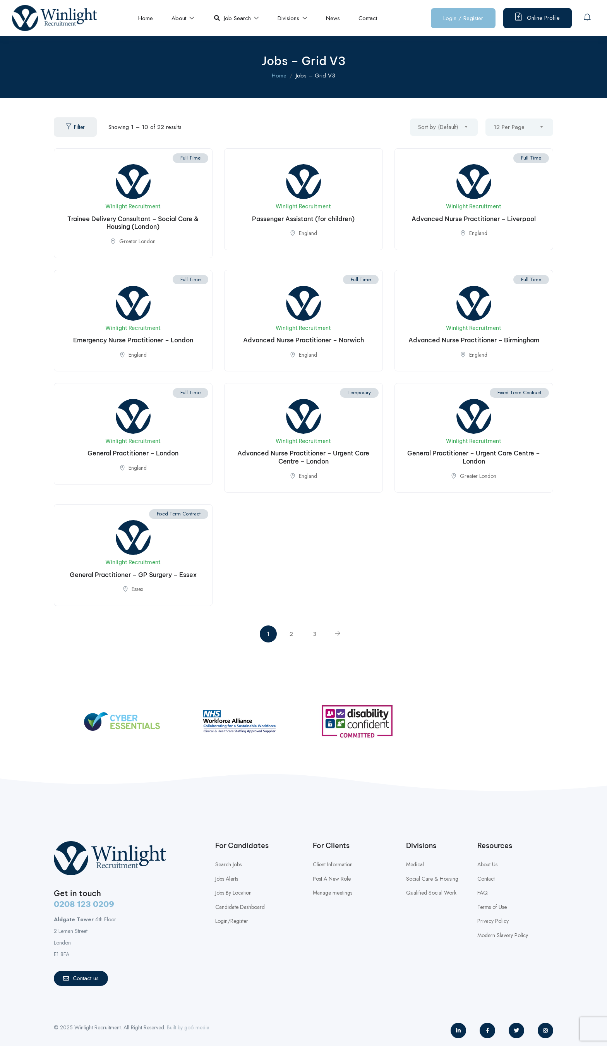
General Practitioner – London (132, 453)
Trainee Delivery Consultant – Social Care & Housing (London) (133, 223)
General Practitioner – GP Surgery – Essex (133, 575)
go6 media (196, 1027)
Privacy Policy (493, 921)
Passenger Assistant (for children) (303, 219)
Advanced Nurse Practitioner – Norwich (303, 340)
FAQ (482, 893)
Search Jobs (228, 864)
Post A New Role (332, 879)
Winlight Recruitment (133, 206)
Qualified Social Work (431, 893)
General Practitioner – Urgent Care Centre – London (473, 457)
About (182, 18)
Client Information (333, 864)
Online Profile (537, 17)
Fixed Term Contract (519, 392)
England (308, 233)
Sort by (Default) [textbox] (438, 127)
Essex (137, 589)
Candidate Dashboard (240, 907)
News (333, 18)
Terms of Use (492, 907)
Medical (415, 864)
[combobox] (444, 127)
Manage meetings (332, 893)
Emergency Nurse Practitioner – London (133, 340)
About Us (487, 864)
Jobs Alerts (226, 879)
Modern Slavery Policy (502, 935)
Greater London (137, 241)
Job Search (236, 18)
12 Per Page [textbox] (509, 127)
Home (145, 18)
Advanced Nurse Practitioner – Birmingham (473, 340)
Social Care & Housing (432, 879)
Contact (367, 18)
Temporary (359, 392)
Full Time (190, 157)
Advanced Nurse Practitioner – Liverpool (474, 219)
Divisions (292, 18)
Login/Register (231, 921)
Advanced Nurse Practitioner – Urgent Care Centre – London (303, 457)
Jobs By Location (233, 893)
